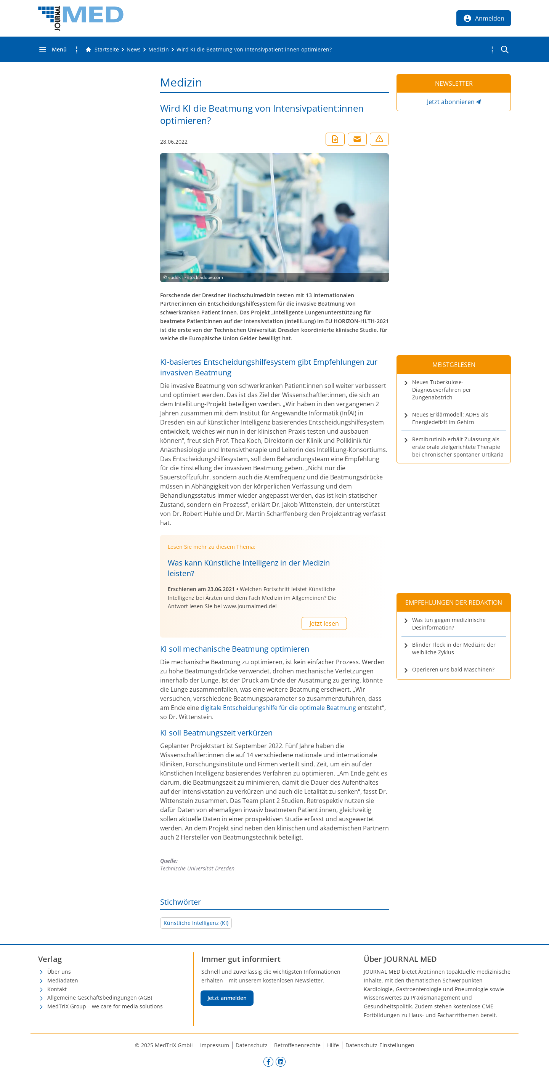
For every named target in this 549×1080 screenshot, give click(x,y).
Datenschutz (252, 1045)
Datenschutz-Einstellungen (379, 1045)
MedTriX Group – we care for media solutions (105, 1006)
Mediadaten (62, 980)
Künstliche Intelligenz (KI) (196, 922)
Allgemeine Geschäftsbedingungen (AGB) (99, 997)
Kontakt (57, 989)
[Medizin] (158, 49)
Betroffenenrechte (297, 1045)
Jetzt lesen (324, 623)
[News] (134, 49)
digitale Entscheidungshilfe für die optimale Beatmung (278, 707)
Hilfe (333, 1045)
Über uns (59, 971)
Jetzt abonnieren (451, 102)
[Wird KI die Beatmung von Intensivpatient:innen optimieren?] (254, 49)
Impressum (214, 1045)
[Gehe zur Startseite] (102, 49)
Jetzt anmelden (227, 997)
